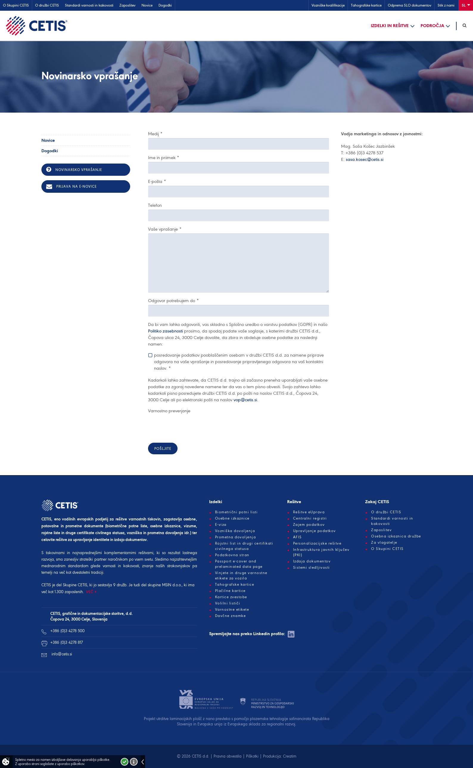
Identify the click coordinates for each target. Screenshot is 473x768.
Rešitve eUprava (309, 512)
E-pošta (157, 181)
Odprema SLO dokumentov (409, 5)
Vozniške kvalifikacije (328, 5)
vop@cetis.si (245, 399)
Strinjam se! (124, 762)
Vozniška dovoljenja (235, 531)
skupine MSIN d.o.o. (165, 585)
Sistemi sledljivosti (311, 567)
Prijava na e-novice (71, 186)
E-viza (221, 525)
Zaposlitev (127, 5)
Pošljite (162, 448)
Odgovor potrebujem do (173, 300)
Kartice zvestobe (231, 597)
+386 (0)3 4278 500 (67, 631)
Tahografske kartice (366, 5)
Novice (147, 5)
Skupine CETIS (75, 585)
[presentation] (193, 426)
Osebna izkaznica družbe (396, 536)
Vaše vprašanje (164, 229)
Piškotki (252, 756)
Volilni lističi (227, 603)
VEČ (90, 592)
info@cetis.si (62, 654)
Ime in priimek (163, 157)
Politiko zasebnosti (165, 331)
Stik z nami (446, 5)
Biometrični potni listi (236, 512)
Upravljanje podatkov (314, 531)
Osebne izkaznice (232, 518)
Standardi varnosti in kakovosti (89, 5)
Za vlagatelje (384, 542)
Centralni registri (310, 518)
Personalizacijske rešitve (317, 543)
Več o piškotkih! (134, 762)
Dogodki (165, 5)
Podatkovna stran (232, 555)
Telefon (155, 205)
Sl (466, 4)
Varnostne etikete (232, 609)
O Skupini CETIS (16, 5)
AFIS (297, 537)
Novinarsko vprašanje (74, 169)
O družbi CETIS (47, 5)
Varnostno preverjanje (169, 410)
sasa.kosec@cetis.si (364, 159)
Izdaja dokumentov (312, 561)
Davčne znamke (230, 616)
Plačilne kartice (230, 591)
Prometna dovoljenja (235, 537)
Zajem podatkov (309, 525)
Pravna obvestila (228, 756)
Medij (155, 133)
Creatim (289, 756)
